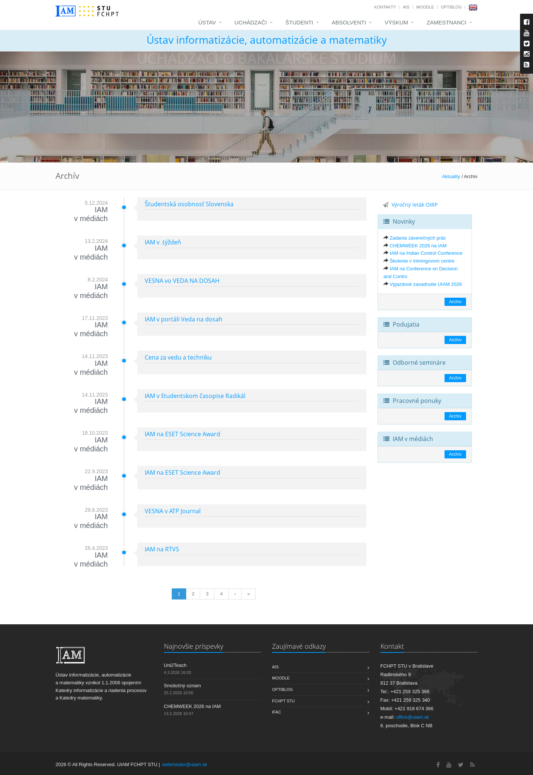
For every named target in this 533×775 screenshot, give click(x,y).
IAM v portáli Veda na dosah (183, 319)
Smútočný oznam (182, 685)
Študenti (299, 22)
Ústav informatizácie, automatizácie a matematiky (267, 40)
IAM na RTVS (162, 549)
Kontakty (385, 7)
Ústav (207, 22)
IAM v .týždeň (163, 242)
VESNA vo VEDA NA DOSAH (182, 281)
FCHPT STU (283, 701)
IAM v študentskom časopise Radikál (195, 396)
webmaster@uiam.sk (184, 764)
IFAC (276, 712)
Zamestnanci (446, 22)
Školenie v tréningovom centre (422, 261)
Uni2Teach (175, 665)
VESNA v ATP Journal (173, 511)
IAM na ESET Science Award (182, 434)
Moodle (425, 7)
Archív (455, 301)
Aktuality (451, 176)
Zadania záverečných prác (418, 238)
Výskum (396, 22)
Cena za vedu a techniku (178, 357)
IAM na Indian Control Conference (426, 253)
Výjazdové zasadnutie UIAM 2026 (426, 284)
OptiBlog (451, 7)
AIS (406, 7)
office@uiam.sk (412, 717)
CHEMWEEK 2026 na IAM (418, 245)
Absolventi (349, 22)
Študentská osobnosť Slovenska (189, 204)
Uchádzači (251, 22)
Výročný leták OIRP (415, 204)
